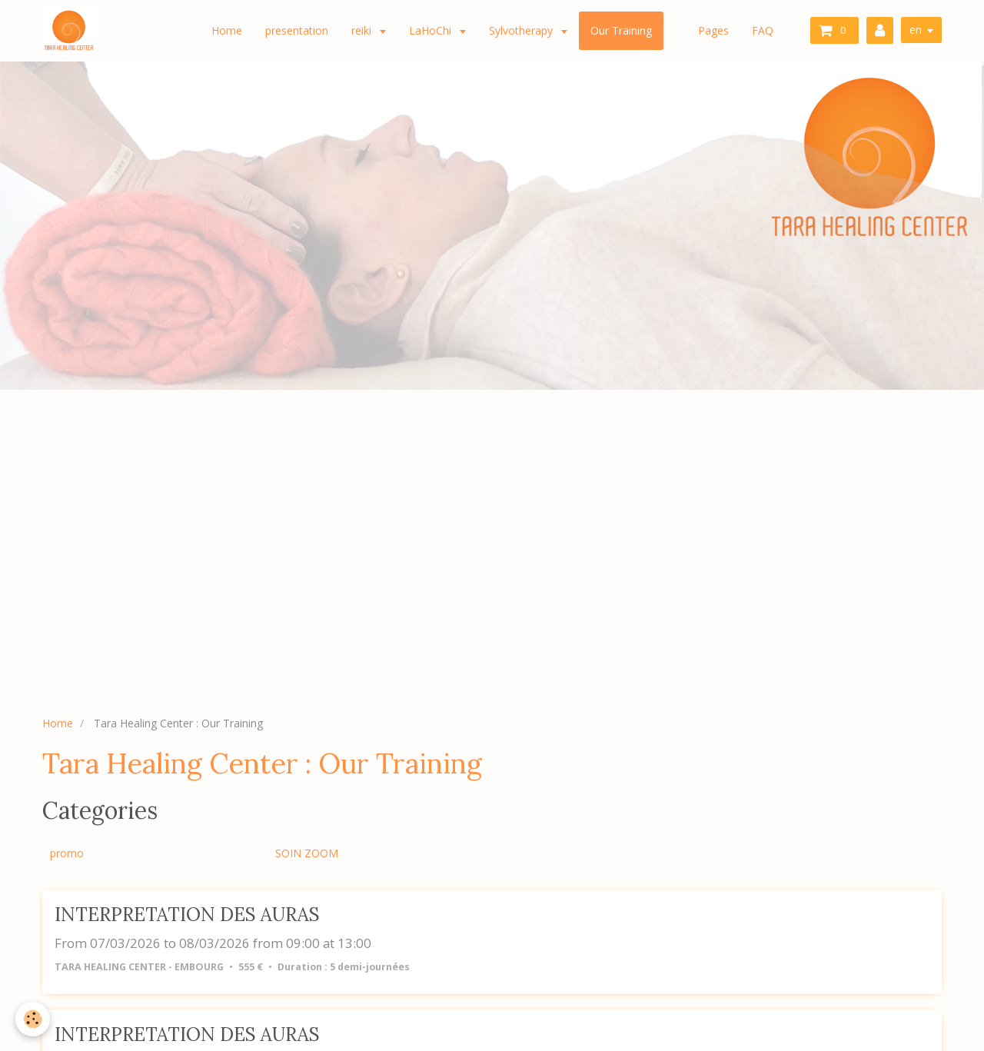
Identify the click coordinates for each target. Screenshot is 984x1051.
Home (226, 30)
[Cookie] (32, 1019)
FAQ (762, 30)
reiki (362, 30)
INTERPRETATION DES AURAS (187, 914)
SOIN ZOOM (306, 853)
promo (67, 853)
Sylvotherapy (522, 30)
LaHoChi (431, 30)
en (915, 29)
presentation (296, 30)
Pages (713, 30)
